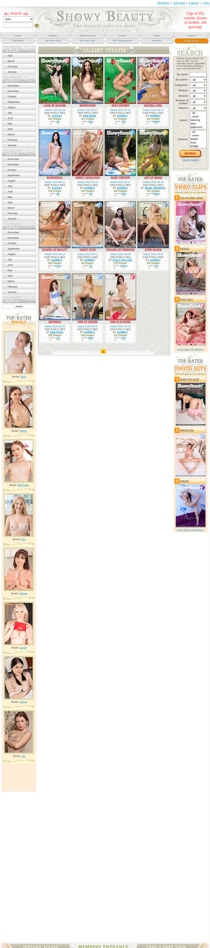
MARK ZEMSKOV (155, 188)
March (11, 61)
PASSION (184, 248)
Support (194, 3)
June (10, 118)
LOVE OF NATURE (55, 105)
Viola (123, 121)
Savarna (57, 266)
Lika (58, 121)
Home (18, 35)
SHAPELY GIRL (153, 105)
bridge (198, 146)
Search (16, 13)
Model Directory (87, 35)
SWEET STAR (87, 249)
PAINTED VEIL (187, 430)
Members (163, 3)
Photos (122, 35)
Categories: (181, 85)
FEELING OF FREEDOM (120, 249)
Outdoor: (183, 139)
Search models (190, 159)
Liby (23, 539)
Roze (23, 376)
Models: (183, 90)
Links (205, 3)
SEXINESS (54, 321)
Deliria (23, 430)
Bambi (91, 338)
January (12, 71)
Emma (123, 193)
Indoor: (184, 120)
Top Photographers (122, 40)
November (13, 91)
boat (198, 142)
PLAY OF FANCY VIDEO (191, 198)
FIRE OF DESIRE (87, 321)
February (13, 66)
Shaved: (183, 95)
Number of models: (182, 102)
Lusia (57, 338)
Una (91, 266)
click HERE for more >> (190, 349)
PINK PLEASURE (120, 321)
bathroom (198, 127)
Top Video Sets (87, 40)
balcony (198, 120)
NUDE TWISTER (120, 177)
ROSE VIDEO (186, 299)
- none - (198, 116)
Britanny (156, 121)
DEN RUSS (89, 115)
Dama (90, 121)
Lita (23, 756)
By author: (182, 79)
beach (198, 139)
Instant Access (191, 40)
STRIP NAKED (153, 249)
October (12, 96)
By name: (182, 74)
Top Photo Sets (53, 40)
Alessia (23, 593)
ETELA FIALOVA (122, 260)
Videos (156, 35)
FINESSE (184, 481)
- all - (198, 113)
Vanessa (123, 266)
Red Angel (23, 485)
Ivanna (23, 702)
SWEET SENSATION (87, 177)
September (14, 101)
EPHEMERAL (54, 177)
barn (198, 124)
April (10, 55)
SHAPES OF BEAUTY (54, 249)
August (11, 107)
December (13, 85)
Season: (183, 108)
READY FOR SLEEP (189, 379)
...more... (19, 306)
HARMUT (122, 115)
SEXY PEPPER (120, 105)
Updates (53, 35)
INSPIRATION (87, 105)
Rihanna (156, 193)
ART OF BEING (153, 177)
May (10, 123)
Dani (91, 193)
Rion (156, 266)
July (10, 112)
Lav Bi (23, 647)
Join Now (179, 3)
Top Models (18, 40)
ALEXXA (57, 115)
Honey (123, 338)
